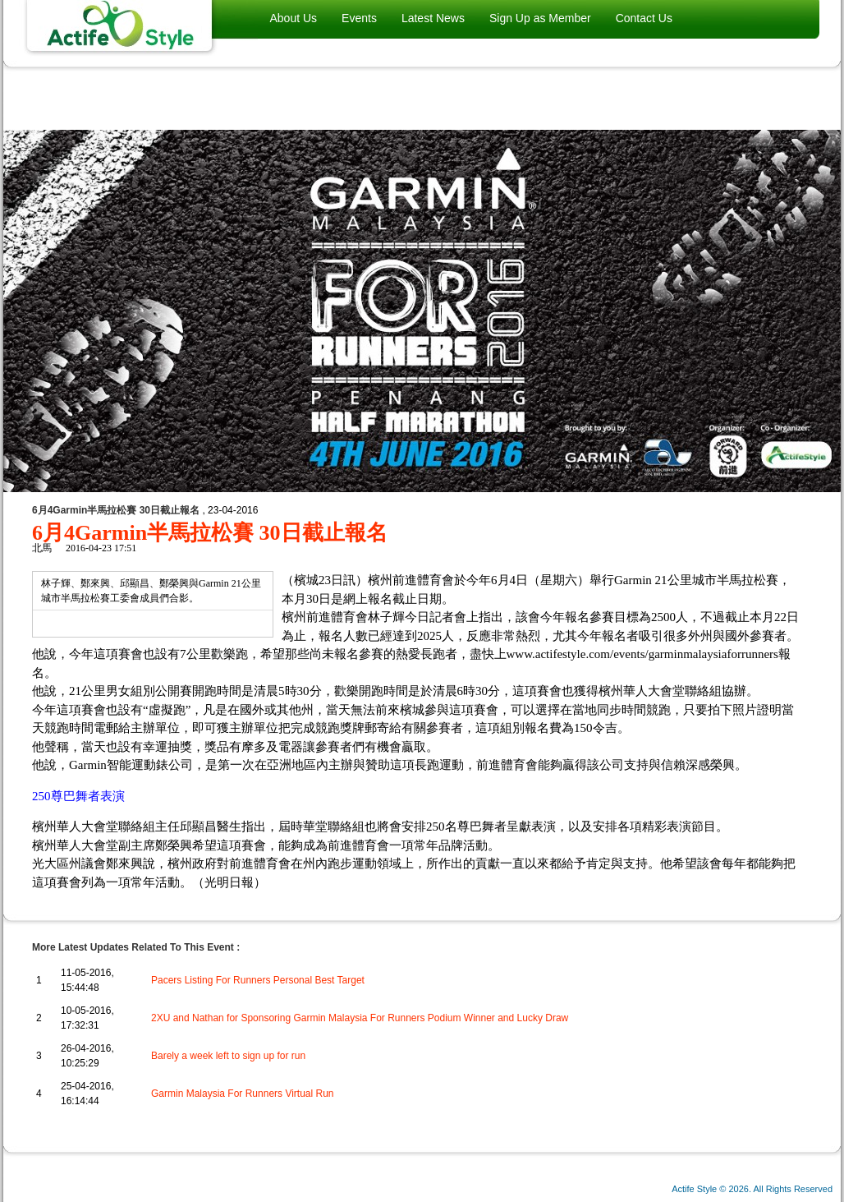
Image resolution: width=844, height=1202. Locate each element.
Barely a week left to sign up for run (228, 1056)
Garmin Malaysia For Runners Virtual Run (242, 1093)
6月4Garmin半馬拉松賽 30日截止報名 (210, 533)
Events (359, 18)
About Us (294, 18)
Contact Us (644, 18)
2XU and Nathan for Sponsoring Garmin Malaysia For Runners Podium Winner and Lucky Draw (359, 1018)
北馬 (42, 548)
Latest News (433, 18)
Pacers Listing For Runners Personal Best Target (258, 980)
